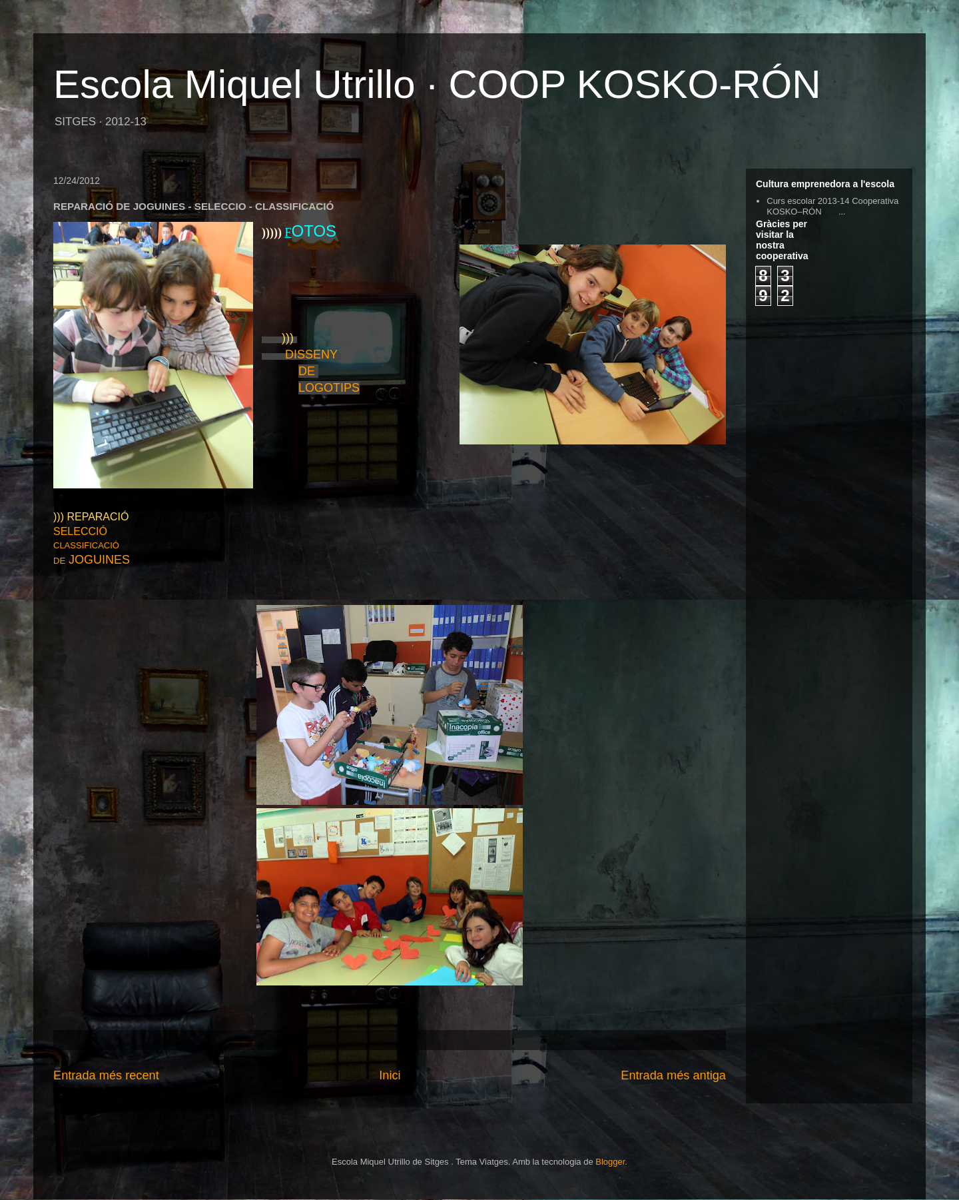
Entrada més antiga (673, 1075)
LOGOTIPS (329, 387)
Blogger (610, 1162)
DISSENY (313, 354)
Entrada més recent (106, 1075)
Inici (389, 1075)
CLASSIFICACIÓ (87, 545)
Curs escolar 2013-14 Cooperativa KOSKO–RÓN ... (832, 206)
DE (308, 371)
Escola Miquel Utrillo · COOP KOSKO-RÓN (437, 84)
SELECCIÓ (80, 531)
